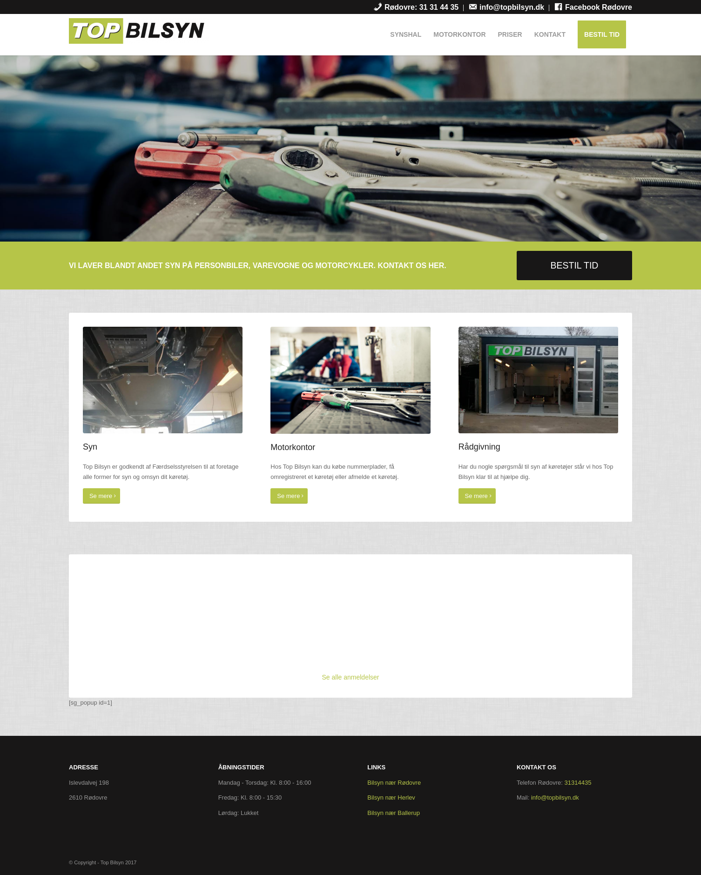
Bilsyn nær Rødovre (394, 782)
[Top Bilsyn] (139, 36)
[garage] (538, 380)
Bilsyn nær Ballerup (393, 812)
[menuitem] (416, 8)
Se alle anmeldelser (350, 677)
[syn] (163, 380)
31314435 (578, 782)
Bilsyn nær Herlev (391, 797)
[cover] (350, 380)
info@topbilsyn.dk (555, 797)
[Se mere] (101, 496)
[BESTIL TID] (574, 265)
